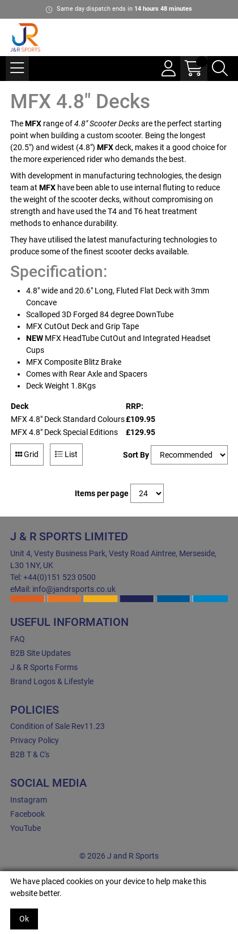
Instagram (28, 799)
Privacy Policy (34, 740)
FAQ (17, 638)
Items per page (102, 493)
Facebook (27, 813)
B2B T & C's (29, 754)
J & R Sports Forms (44, 667)
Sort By (136, 454)
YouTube (25, 828)
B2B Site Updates (40, 653)
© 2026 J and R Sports (119, 855)
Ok (24, 918)
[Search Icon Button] (219, 68)
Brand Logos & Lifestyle (52, 681)
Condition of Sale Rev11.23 (57, 726)
